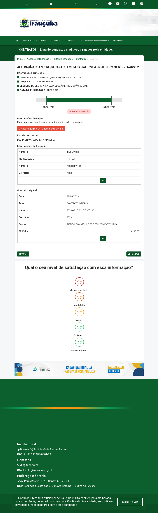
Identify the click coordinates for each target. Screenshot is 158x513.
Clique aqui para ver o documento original (41, 129)
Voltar (23, 254)
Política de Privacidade (81, 501)
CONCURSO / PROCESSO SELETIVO (97, 41)
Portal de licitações (63, 59)
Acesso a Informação (38, 59)
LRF (80, 41)
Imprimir (133, 254)
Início (20, 59)
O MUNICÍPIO (41, 41)
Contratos (81, 59)
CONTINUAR (130, 502)
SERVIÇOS (69, 41)
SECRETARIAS (56, 41)
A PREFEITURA (27, 41)
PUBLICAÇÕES (118, 41)
